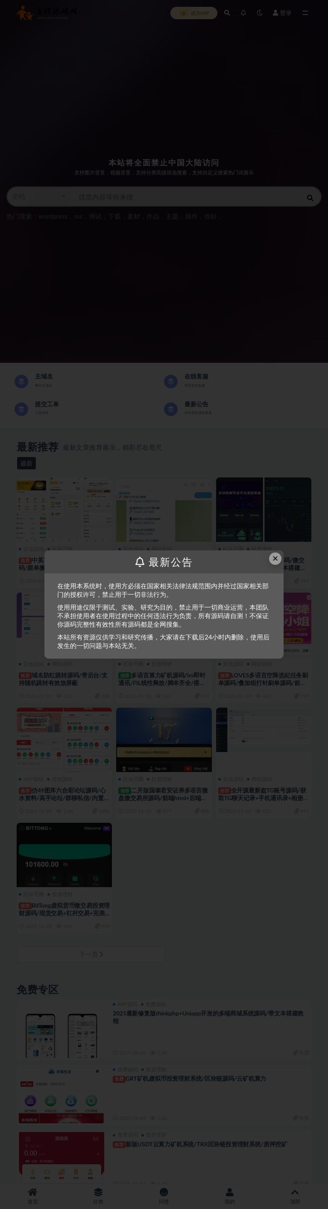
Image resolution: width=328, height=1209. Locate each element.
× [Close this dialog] (275, 558)
